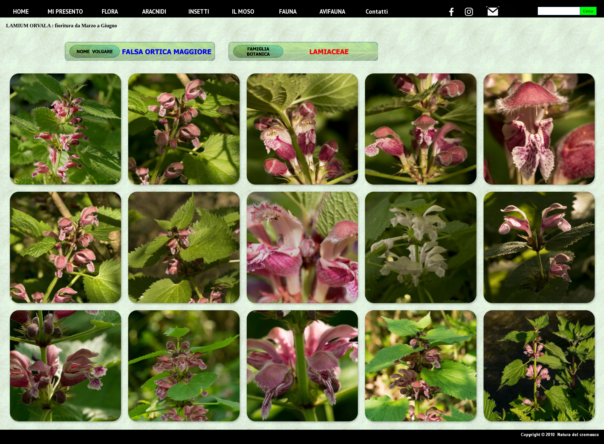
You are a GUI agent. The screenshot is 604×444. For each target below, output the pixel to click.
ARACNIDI (154, 11)
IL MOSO (243, 11)
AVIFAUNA (332, 11)
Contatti (377, 11)
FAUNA (288, 11)
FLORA (110, 11)
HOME (21, 11)
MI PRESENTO (65, 11)
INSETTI (199, 11)
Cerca (588, 11)
